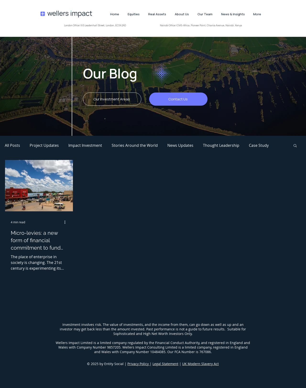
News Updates (180, 145)
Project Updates (44, 145)
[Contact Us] (178, 99)
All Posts (12, 145)
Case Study (259, 145)
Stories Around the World (135, 145)
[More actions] (66, 222)
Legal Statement (165, 363)
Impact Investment (85, 145)
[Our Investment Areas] (112, 99)
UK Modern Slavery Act (200, 363)
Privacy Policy (138, 363)
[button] (295, 145)
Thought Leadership (221, 145)
